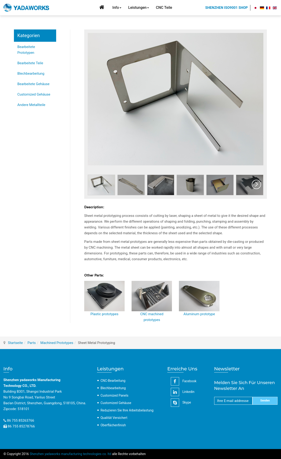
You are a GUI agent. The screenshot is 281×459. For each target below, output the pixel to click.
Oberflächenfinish (113, 425)
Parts (31, 343)
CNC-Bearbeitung (112, 380)
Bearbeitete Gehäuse (33, 84)
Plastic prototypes (104, 314)
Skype (181, 402)
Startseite (15, 343)
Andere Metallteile (31, 105)
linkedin (182, 392)
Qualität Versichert (113, 418)
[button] (256, 184)
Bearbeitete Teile (30, 63)
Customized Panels (114, 395)
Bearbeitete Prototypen (26, 50)
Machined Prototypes (56, 343)
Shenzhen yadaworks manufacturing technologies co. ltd (70, 454)
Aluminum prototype (199, 314)
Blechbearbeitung (31, 73)
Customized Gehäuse (33, 94)
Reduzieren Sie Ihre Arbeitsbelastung (126, 410)
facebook (184, 381)
